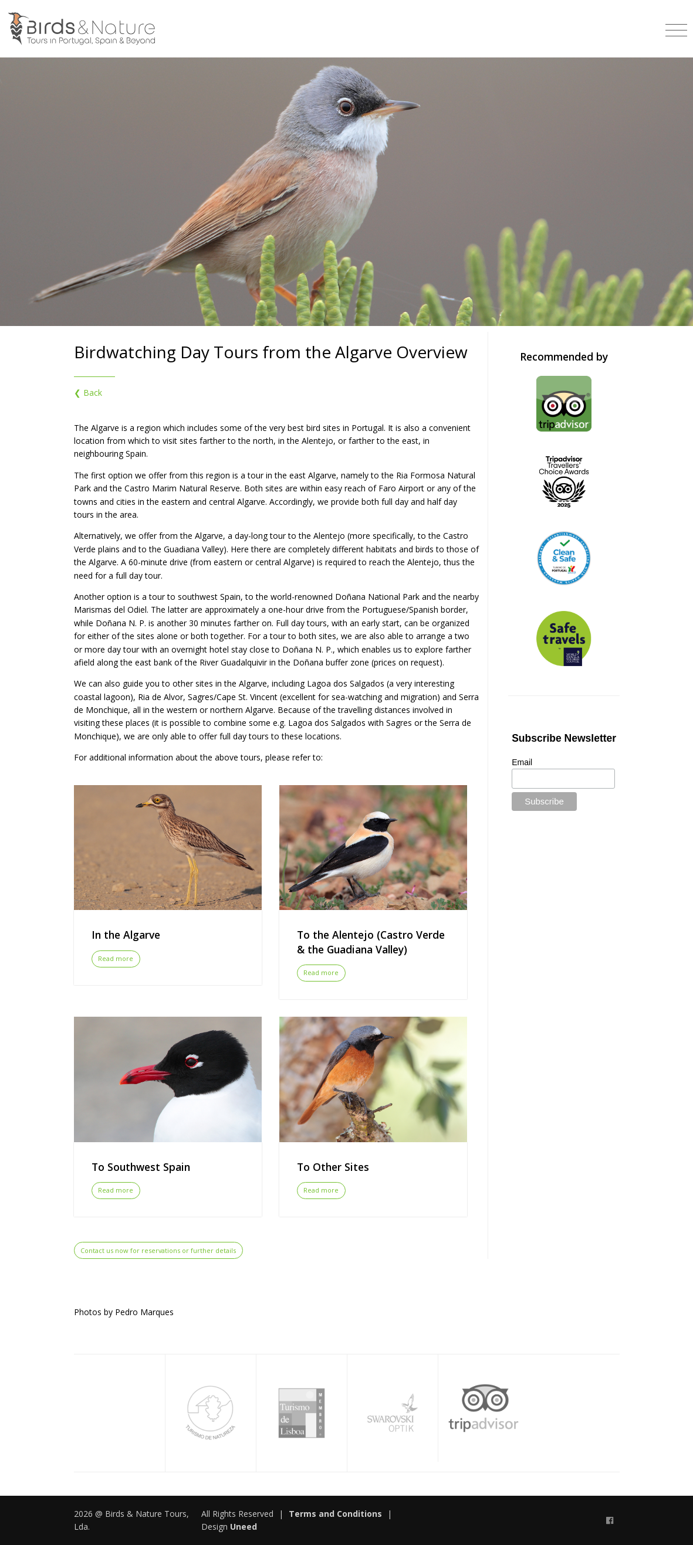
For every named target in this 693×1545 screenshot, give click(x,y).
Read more (115, 958)
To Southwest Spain (141, 1167)
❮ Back (88, 392)
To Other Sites (333, 1167)
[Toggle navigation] (676, 26)
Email (522, 762)
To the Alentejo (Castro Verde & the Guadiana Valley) (371, 942)
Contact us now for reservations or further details (158, 1250)
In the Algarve (126, 935)
